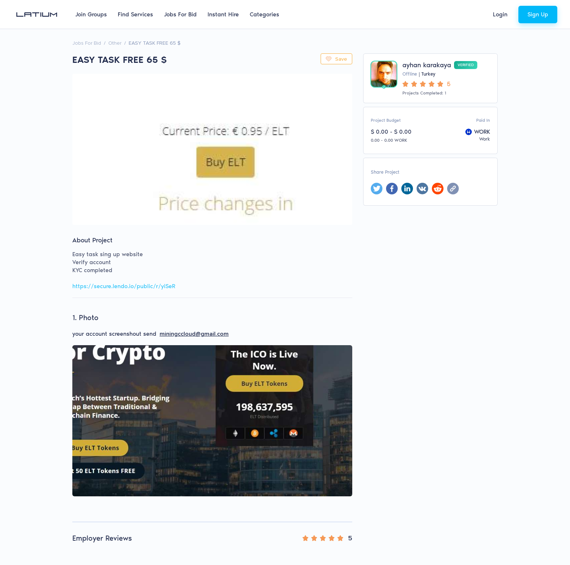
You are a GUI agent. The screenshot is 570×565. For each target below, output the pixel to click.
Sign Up (537, 14)
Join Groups (91, 14)
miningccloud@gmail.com (194, 334)
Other (114, 43)
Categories (264, 14)
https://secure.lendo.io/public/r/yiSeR (123, 286)
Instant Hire (223, 14)
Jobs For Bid (180, 14)
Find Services (135, 14)
